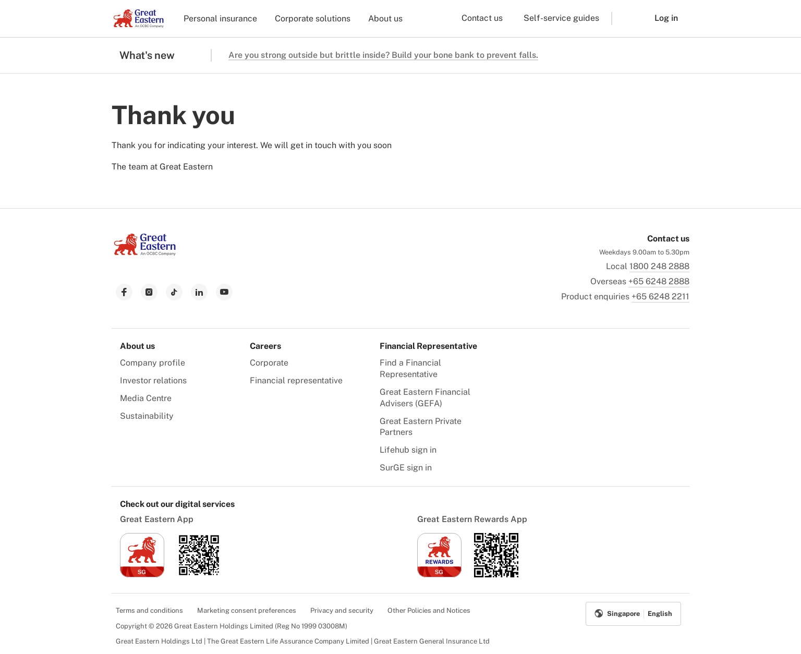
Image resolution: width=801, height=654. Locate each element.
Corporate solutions (312, 18)
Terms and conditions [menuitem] (149, 610)
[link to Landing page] (145, 253)
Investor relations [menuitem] (153, 380)
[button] (625, 18)
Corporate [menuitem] (269, 363)
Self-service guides (561, 18)
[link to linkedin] (199, 292)
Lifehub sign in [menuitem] (408, 450)
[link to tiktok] (174, 292)
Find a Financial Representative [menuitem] (410, 368)
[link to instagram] (149, 292)
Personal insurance (220, 18)
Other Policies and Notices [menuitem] (428, 610)
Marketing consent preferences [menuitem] (246, 610)
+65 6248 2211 (660, 296)
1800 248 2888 (659, 266)
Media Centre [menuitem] (146, 398)
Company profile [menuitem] (152, 363)
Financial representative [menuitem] (296, 380)
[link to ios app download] (142, 574)
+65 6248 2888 (658, 281)
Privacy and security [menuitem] (341, 610)
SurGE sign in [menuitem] (406, 468)
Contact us (482, 18)
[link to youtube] (224, 292)
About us (385, 18)
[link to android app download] (199, 574)
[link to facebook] (124, 292)
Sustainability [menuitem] (147, 416)
